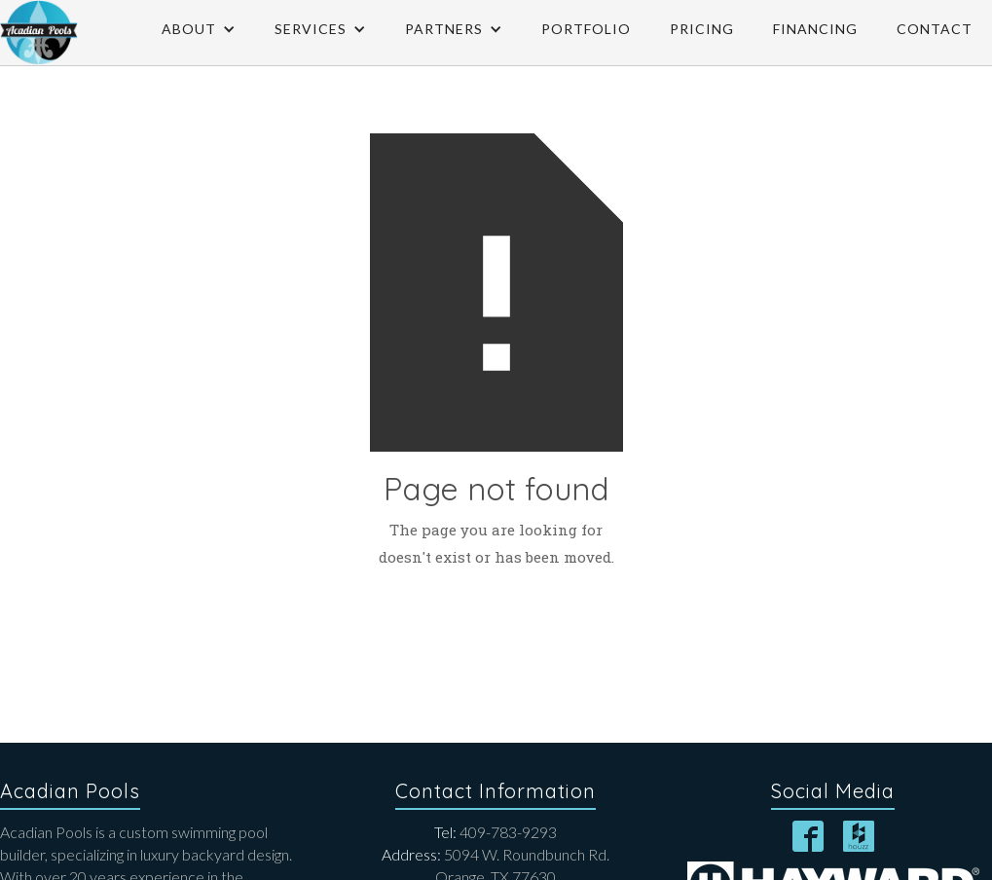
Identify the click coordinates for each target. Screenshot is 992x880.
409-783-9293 (495, 832)
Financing (815, 28)
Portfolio (586, 28)
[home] (39, 32)
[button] (198, 29)
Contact (935, 28)
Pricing (702, 28)
